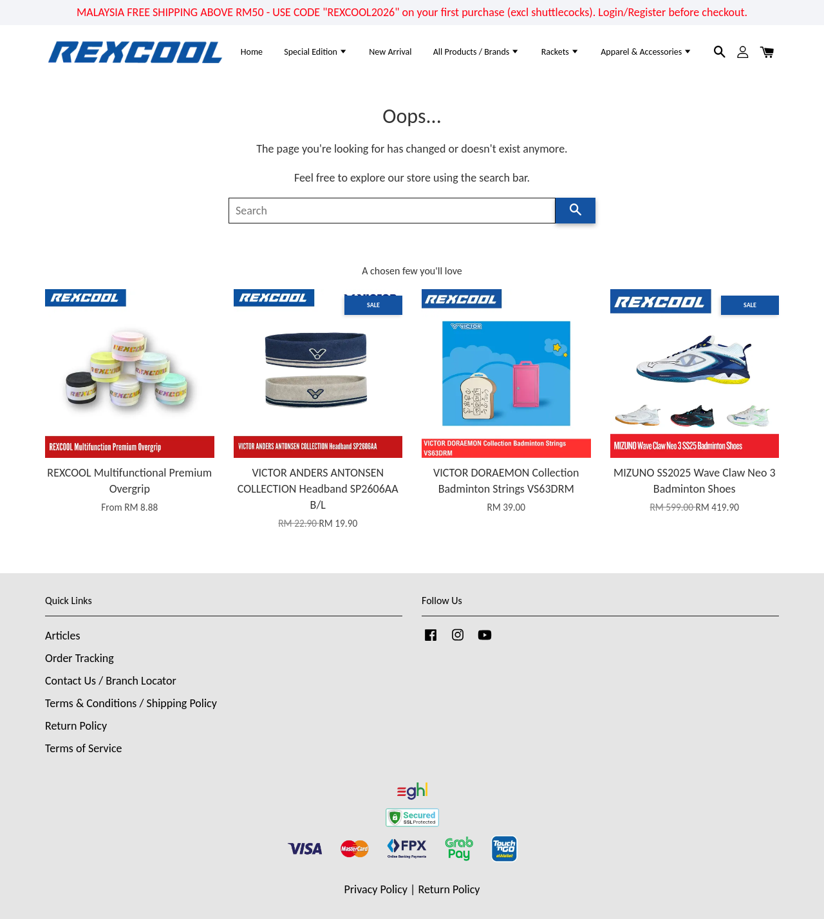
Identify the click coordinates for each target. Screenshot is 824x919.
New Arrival (390, 51)
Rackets (560, 51)
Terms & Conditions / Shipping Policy (131, 703)
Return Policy (76, 726)
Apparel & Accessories (646, 51)
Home (252, 51)
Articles (62, 636)
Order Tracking (79, 658)
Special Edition (316, 51)
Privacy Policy (375, 889)
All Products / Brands (476, 51)
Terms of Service (83, 748)
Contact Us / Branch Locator (110, 681)
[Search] (392, 210)
